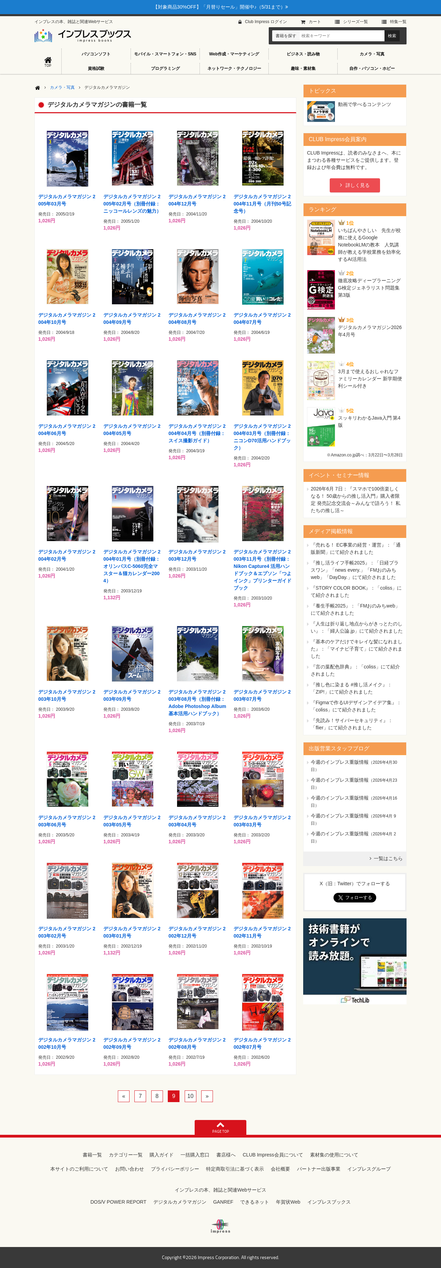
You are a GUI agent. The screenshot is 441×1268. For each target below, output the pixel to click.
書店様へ (226, 1155)
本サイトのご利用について (79, 1169)
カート (315, 21)
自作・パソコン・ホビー (372, 68)
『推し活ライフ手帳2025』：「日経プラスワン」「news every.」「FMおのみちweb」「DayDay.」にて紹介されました (355, 570)
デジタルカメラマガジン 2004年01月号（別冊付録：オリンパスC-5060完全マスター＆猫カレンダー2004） (132, 566)
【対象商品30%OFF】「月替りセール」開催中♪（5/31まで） (220, 7)
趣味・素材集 (303, 68)
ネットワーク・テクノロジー (234, 68)
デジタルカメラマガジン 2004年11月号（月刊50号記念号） (262, 204)
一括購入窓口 (195, 1155)
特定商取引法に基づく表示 (235, 1169)
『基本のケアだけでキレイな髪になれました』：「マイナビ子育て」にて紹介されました (356, 649)
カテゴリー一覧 (126, 1155)
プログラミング (165, 68)
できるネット (254, 1202)
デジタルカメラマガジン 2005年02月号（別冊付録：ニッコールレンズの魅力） (132, 204)
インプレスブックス (329, 1202)
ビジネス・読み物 (303, 54)
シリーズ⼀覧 (355, 21)
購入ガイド (162, 1155)
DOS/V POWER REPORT (118, 1202)
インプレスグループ (369, 1169)
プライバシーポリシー (175, 1169)
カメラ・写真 (372, 54)
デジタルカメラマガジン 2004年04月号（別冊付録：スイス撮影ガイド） (197, 433)
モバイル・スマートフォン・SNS (165, 54)
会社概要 (280, 1169)
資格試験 (96, 68)
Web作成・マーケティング (234, 54)
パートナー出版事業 (318, 1169)
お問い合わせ (129, 1169)
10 (190, 1096)
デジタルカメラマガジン (179, 1202)
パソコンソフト (96, 54)
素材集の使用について (334, 1155)
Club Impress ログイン (266, 21)
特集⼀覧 (398, 21)
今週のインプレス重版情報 (340, 762)
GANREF (223, 1202)
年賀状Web (288, 1202)
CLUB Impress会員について (273, 1155)
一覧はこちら (388, 858)
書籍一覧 (92, 1155)
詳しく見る (358, 185)
